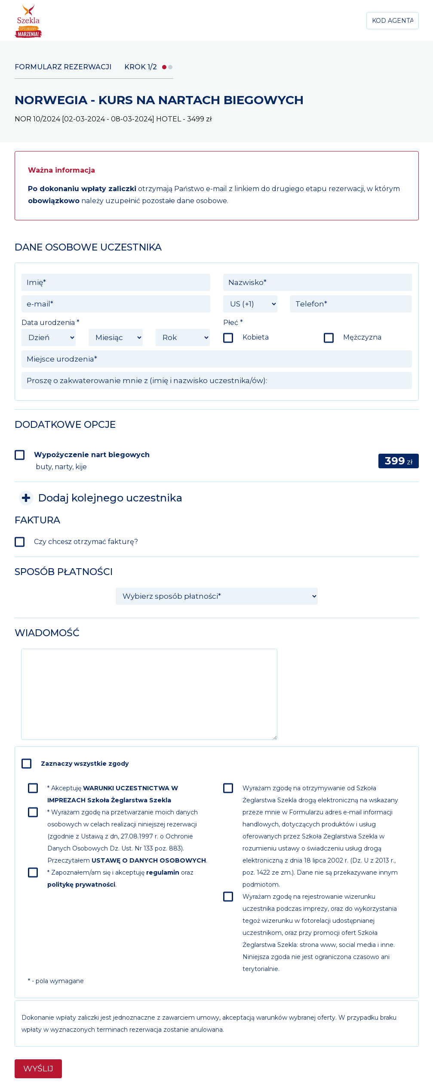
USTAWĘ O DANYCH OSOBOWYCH (149, 860)
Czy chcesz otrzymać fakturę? (86, 542)
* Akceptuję (112, 794)
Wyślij (38, 1069)
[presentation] (346, 665)
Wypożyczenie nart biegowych (92, 461)
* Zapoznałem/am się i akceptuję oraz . (120, 878)
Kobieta (256, 337)
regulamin (162, 872)
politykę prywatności (81, 884)
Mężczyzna (362, 337)
